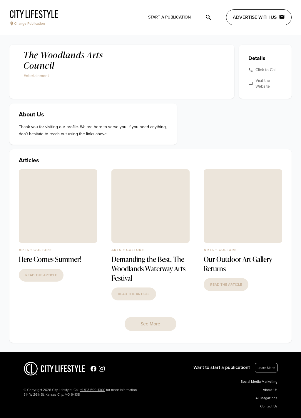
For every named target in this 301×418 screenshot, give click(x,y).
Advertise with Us (259, 17)
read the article (41, 275)
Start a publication (169, 17)
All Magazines (266, 398)
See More (150, 324)
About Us (270, 390)
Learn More (266, 368)
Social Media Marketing (259, 381)
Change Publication (27, 23)
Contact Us (268, 406)
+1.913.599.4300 (92, 390)
